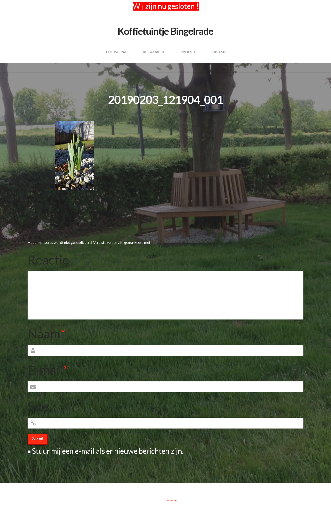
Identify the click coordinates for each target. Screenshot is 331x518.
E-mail (48, 369)
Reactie (48, 259)
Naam (47, 333)
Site (38, 406)
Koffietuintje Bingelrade (165, 31)
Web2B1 (173, 500)
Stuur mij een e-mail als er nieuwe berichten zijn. (107, 450)
